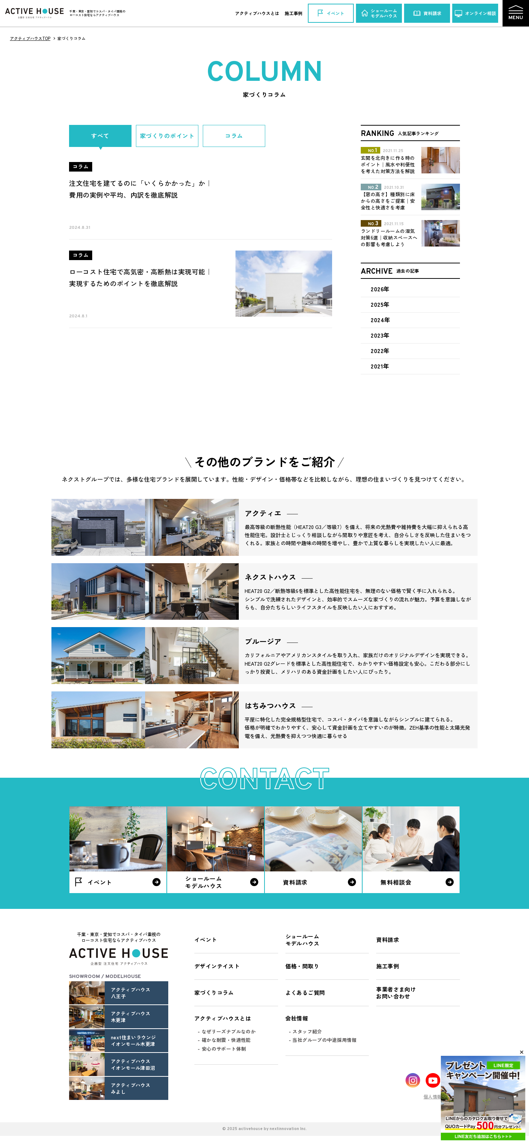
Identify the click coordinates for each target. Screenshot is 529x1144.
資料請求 (387, 939)
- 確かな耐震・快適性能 (224, 1039)
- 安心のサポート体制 (222, 1048)
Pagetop (497, 1084)
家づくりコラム (214, 992)
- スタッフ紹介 (305, 1031)
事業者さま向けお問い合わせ (396, 993)
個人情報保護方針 (442, 1096)
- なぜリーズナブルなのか (227, 1031)
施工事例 (293, 13)
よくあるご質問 (305, 992)
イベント (205, 939)
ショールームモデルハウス (302, 940)
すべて (100, 136)
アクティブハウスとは (257, 13)
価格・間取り (302, 966)
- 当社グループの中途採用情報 (323, 1039)
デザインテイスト (217, 966)
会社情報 (296, 1018)
